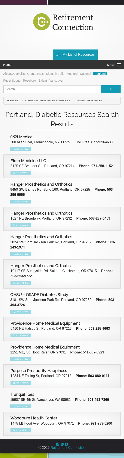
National (85, 73)
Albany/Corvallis (14, 73)
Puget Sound (12, 80)
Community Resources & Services (47, 100)
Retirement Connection (68, 447)
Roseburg (29, 80)
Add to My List (20, 149)
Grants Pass (35, 73)
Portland (100, 73)
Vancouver (56, 80)
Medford (72, 73)
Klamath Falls (55, 73)
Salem (42, 80)
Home (7, 64)
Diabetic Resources (89, 100)
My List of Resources (75, 54)
